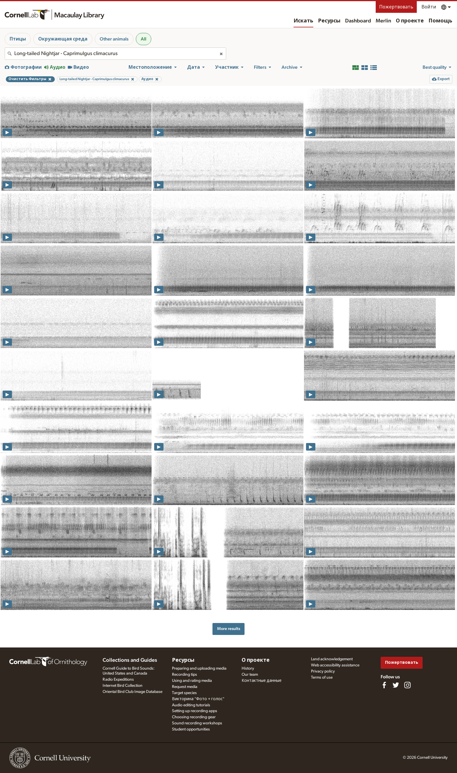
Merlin (383, 21)
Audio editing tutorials (191, 705)
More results (228, 628)
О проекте (410, 21)
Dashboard (358, 21)
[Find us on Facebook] (384, 685)
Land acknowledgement (332, 659)
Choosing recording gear (194, 717)
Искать (303, 21)
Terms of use (322, 677)
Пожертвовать (396, 7)
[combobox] (115, 53)
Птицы (18, 39)
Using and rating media (192, 681)
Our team (250, 675)
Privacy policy (323, 671)
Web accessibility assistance (335, 665)
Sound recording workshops (197, 723)
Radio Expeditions (118, 679)
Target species (184, 693)
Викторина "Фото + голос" (198, 699)
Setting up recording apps (194, 711)
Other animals (114, 39)
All (143, 39)
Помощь (440, 21)
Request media (184, 687)
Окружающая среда (62, 39)
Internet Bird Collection (123, 686)
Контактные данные (262, 681)
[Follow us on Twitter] (395, 685)
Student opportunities (191, 729)
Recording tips (184, 675)
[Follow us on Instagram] (407, 685)
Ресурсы (329, 21)
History (248, 668)
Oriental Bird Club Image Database (132, 692)
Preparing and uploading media (199, 668)
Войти (428, 7)
